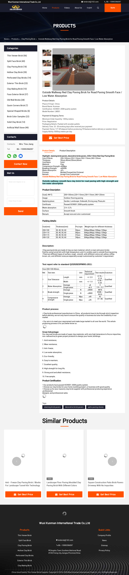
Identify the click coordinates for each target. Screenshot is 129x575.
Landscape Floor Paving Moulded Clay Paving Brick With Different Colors (64, 484)
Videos (67, 8)
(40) (16, 61)
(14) (19, 78)
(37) (17, 94)
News (104, 540)
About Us (78, 8)
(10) (17, 89)
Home (44, 8)
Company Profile (104, 535)
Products (55, 8)
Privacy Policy (104, 550)
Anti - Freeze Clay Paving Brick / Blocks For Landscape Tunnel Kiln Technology (23, 484)
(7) (17, 105)
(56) (17, 55)
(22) (18, 116)
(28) (16, 100)
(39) (17, 72)
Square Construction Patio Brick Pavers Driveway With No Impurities (105, 484)
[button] (16, 461)
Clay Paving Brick (28, 39)
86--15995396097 (112, 2)
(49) (18, 127)
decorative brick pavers (74, 407)
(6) (18, 111)
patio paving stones (96, 407)
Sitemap (104, 545)
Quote (113, 8)
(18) (17, 67)
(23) (17, 83)
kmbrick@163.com (90, 2)
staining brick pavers (52, 407)
